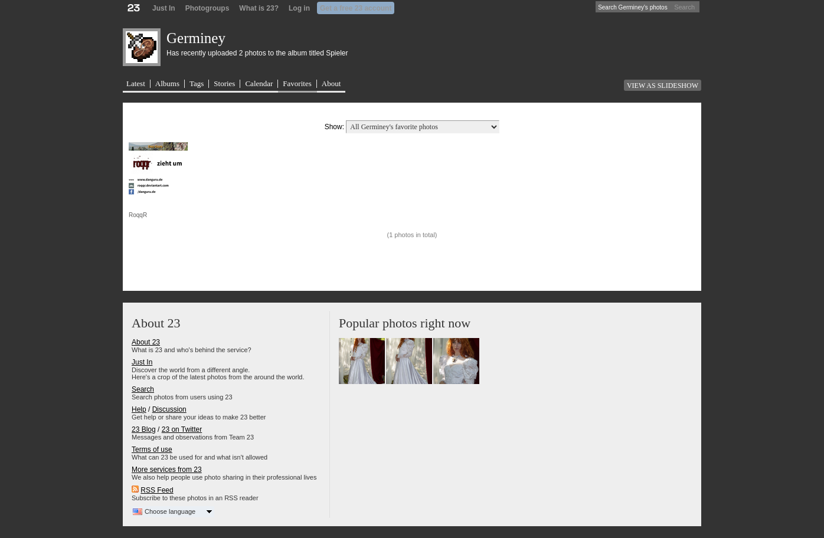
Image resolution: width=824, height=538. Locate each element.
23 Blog (144, 429)
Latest (135, 84)
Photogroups (207, 8)
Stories (224, 84)
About (331, 84)
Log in (299, 8)
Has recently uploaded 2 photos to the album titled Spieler (257, 53)
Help (139, 409)
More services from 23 (167, 469)
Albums (167, 84)
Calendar (259, 84)
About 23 (146, 342)
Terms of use (152, 449)
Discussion (169, 409)
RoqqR (138, 215)
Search (684, 7)
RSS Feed (156, 490)
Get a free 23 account (355, 8)
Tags (196, 84)
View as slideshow (662, 85)
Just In (163, 8)
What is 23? (259, 8)
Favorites (297, 84)
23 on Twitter (182, 429)
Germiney (195, 38)
